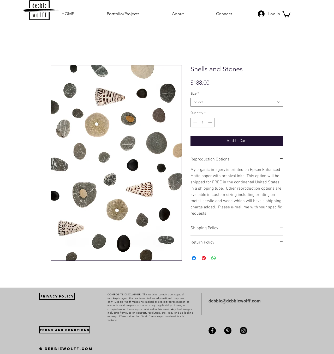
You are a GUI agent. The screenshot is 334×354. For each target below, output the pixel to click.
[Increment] (210, 122)
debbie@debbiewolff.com (234, 300)
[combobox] (236, 102)
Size (194, 93)
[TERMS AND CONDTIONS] (64, 329)
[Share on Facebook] (194, 258)
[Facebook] (212, 330)
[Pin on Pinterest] (204, 258)
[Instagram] (243, 330)
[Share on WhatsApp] (214, 258)
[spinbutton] (202, 122)
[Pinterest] (227, 330)
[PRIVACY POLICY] (57, 296)
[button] (135, 13)
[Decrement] (194, 122)
